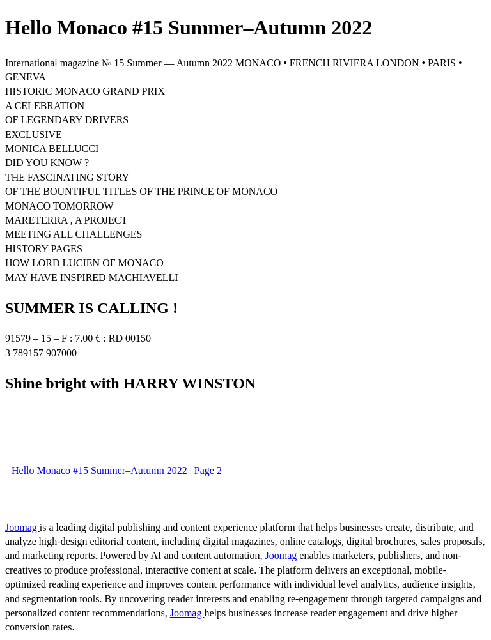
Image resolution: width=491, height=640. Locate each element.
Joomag (22, 527)
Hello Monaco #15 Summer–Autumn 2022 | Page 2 (117, 470)
